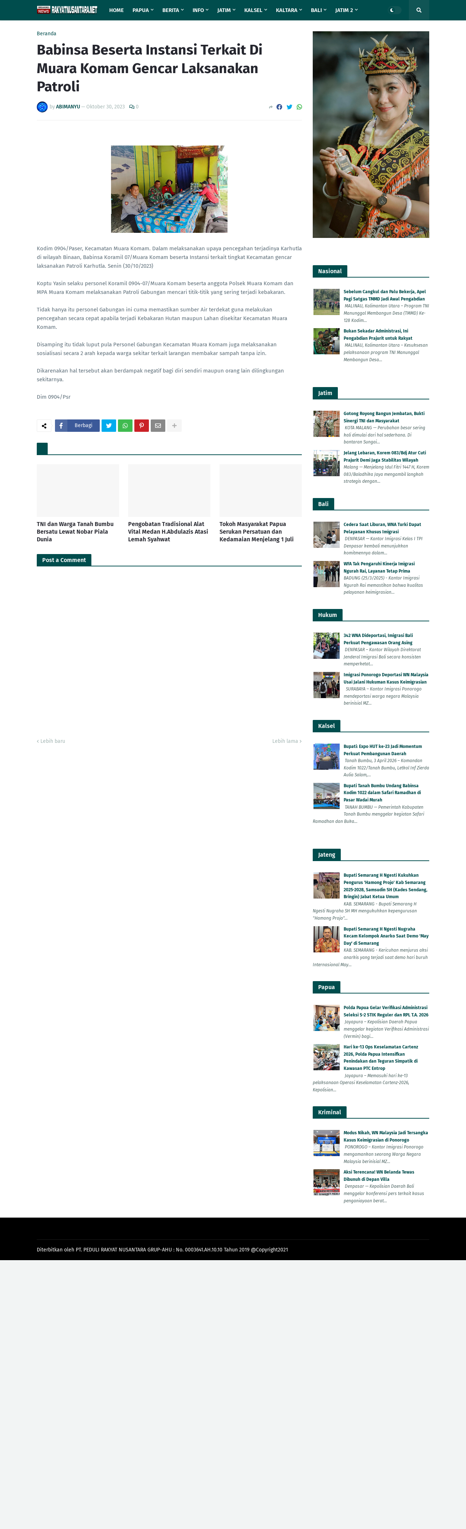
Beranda (46, 33)
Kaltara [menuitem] (286, 10)
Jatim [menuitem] (224, 10)
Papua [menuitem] (141, 10)
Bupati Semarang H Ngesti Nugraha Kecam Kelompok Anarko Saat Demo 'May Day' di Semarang (386, 936)
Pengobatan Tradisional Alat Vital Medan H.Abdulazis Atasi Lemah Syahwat (168, 532)
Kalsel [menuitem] (253, 10)
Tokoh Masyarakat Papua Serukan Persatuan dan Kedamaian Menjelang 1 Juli (257, 532)
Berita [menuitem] (170, 10)
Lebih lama (285, 741)
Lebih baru (52, 741)
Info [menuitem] (198, 10)
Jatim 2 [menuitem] (344, 10)
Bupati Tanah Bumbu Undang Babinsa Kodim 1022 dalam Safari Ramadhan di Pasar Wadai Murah (382, 793)
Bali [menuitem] (316, 10)
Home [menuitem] (116, 10)
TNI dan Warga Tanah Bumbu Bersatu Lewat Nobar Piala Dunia (75, 532)
